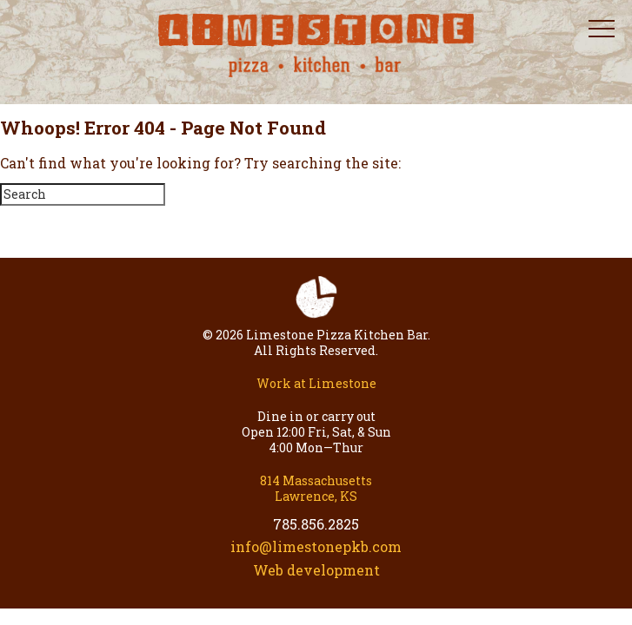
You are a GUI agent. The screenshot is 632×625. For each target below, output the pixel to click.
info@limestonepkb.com (316, 546)
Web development (316, 570)
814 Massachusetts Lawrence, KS (316, 488)
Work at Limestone (316, 383)
